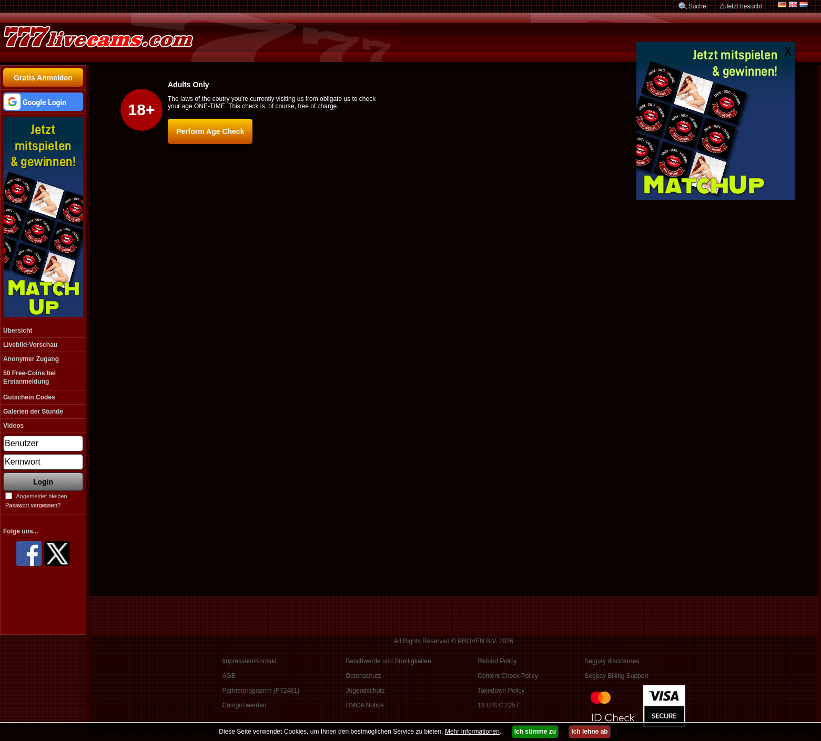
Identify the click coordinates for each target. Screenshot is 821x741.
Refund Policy (497, 661)
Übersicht (17, 330)
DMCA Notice (365, 705)
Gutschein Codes (29, 397)
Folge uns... (20, 531)
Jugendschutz (365, 690)
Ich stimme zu (535, 731)
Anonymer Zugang (31, 359)
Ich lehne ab (589, 731)
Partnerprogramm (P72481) (260, 690)
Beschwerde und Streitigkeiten (388, 661)
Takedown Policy (501, 690)
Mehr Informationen (472, 731)
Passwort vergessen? (32, 505)
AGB (228, 676)
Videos (13, 425)
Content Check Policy (508, 676)
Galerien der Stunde (33, 411)
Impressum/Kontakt (249, 661)
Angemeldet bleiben (41, 496)
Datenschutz (363, 676)
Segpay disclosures (611, 661)
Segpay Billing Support (616, 676)
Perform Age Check (210, 131)
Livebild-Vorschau (30, 344)
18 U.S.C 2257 (498, 705)
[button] (43, 101)
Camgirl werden (244, 705)
